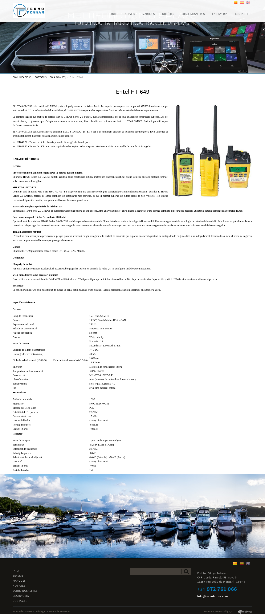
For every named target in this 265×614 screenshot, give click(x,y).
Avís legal (40, 611)
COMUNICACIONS (22, 77)
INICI (16, 570)
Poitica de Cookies (22, 611)
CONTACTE (20, 601)
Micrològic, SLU (227, 611)
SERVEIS (18, 575)
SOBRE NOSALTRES (25, 591)
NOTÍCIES (19, 585)
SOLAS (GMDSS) (58, 77)
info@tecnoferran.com (212, 596)
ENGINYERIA (21, 596)
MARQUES (19, 580)
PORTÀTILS (40, 77)
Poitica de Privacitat (59, 611)
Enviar (186, 571)
